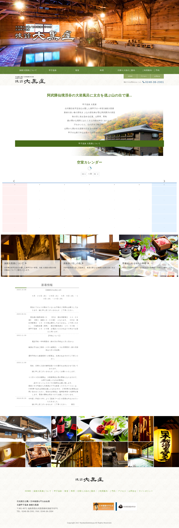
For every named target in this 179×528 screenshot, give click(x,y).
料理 (102, 70)
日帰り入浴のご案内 (126, 70)
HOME (130, 76)
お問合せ (157, 76)
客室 (77, 70)
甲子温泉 (53, 70)
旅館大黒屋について (28, 70)
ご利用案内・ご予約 (151, 70)
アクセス (144, 76)
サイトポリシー (146, 491)
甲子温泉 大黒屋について (89, 143)
